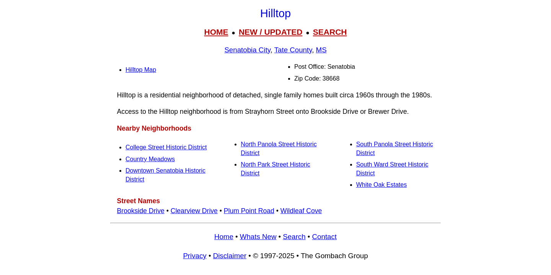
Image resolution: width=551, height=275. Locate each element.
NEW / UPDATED (270, 32)
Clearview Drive (194, 211)
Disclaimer (229, 256)
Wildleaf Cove (301, 211)
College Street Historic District (166, 147)
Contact (324, 237)
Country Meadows (150, 159)
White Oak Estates (381, 184)
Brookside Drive (141, 211)
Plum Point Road (249, 211)
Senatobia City (247, 50)
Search (294, 237)
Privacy (194, 256)
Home (223, 237)
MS (321, 50)
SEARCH (330, 32)
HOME (216, 32)
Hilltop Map (141, 69)
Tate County (293, 50)
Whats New (258, 237)
